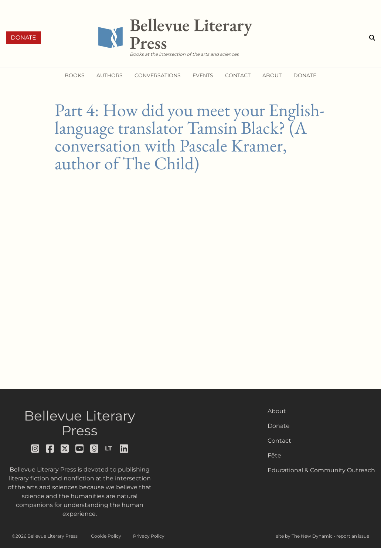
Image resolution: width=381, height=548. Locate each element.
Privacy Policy (148, 536)
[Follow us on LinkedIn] (124, 448)
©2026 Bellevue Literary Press (45, 536)
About (277, 411)
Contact (279, 440)
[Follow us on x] (65, 448)
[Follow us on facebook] (50, 448)
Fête (274, 455)
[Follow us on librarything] (109, 448)
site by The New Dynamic (305, 536)
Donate (23, 37)
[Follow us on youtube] (79, 448)
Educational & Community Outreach (321, 470)
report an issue (352, 536)
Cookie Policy (106, 536)
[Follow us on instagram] (35, 448)
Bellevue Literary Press (79, 423)
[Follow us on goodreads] (94, 448)
